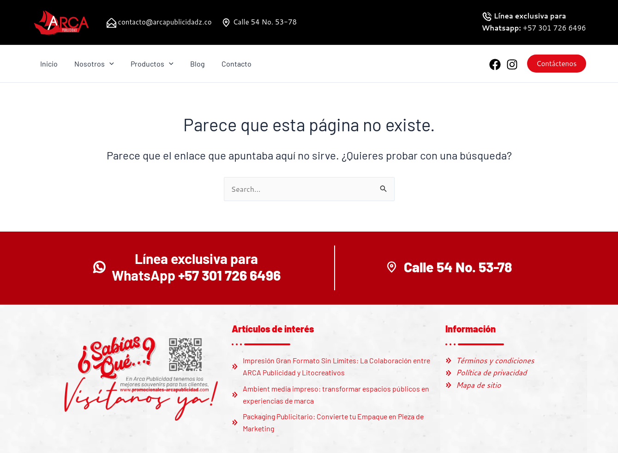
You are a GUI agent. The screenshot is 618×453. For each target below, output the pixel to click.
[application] (107, 63)
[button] (556, 64)
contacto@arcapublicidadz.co (164, 22)
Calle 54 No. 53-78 (264, 22)
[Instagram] (512, 64)
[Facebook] (495, 64)
